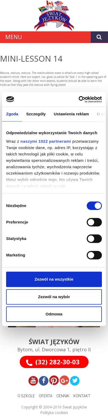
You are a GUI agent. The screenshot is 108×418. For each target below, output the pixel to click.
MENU (13, 37)
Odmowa (53, 314)
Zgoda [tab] (12, 114)
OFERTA (45, 396)
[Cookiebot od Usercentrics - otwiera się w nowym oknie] (78, 99)
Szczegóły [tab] (36, 114)
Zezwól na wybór (54, 296)
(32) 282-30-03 (57, 361)
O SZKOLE (26, 396)
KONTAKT (81, 396)
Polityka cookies (54, 412)
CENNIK (62, 396)
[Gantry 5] (54, 15)
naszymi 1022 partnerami (45, 141)
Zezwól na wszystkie (54, 279)
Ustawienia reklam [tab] (71, 114)
